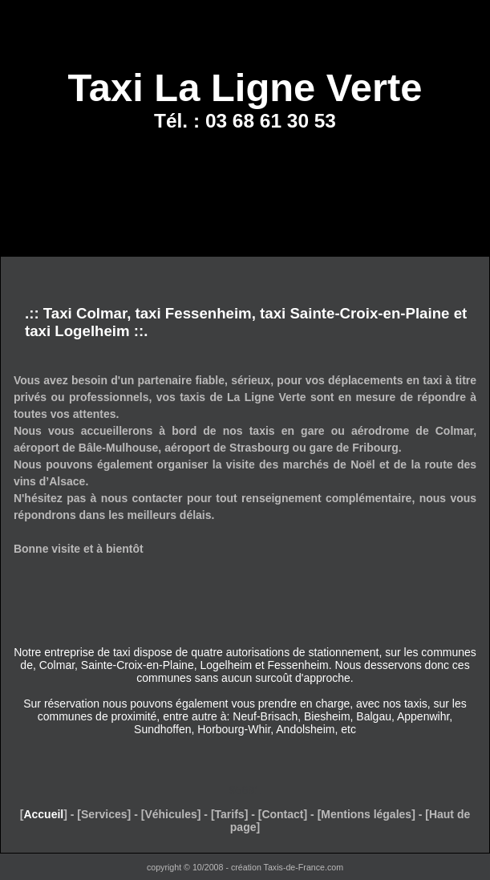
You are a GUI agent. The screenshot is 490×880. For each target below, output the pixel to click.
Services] (106, 814)
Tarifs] (232, 814)
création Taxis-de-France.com (287, 867)
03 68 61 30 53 (270, 121)
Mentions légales (366, 814)
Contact (282, 814)
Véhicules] (172, 814)
